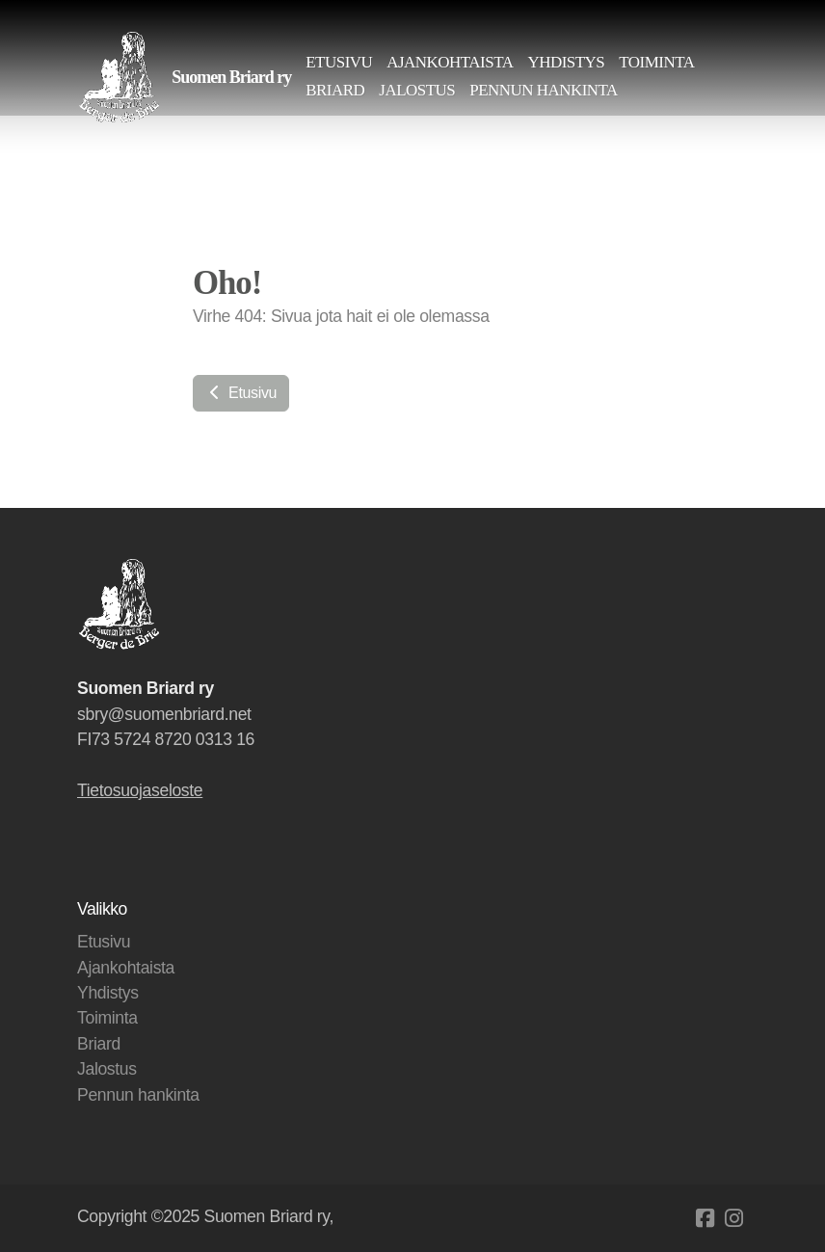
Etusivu (241, 393)
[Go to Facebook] (704, 1218)
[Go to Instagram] (733, 1218)
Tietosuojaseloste (139, 790)
